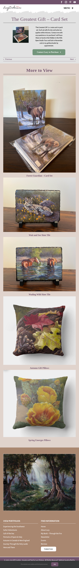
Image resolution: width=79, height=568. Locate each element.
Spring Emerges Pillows (39, 440)
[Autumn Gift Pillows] (39, 330)
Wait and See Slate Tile (39, 235)
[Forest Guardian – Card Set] (39, 124)
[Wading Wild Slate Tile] (39, 264)
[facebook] (62, 2)
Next (72, 59)
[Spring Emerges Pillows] (39, 403)
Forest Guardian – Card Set (40, 175)
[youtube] (75, 2)
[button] (5, 482)
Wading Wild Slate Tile (39, 294)
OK (55, 564)
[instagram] (66, 2)
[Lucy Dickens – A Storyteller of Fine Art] (12, 6)
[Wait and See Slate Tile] (39, 205)
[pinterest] (70, 2)
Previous (8, 59)
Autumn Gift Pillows (39, 368)
